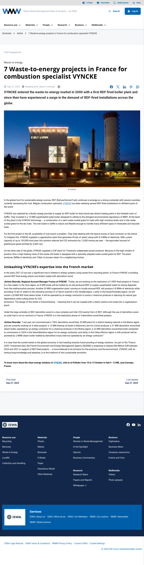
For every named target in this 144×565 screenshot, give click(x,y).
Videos (112, 474)
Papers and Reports (82, 480)
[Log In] (133, 11)
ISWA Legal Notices (13, 543)
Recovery (6, 447)
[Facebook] (128, 427)
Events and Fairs (117, 457)
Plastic (41, 441)
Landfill (5, 457)
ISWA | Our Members (78, 516)
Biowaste (42, 452)
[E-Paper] (87, 2)
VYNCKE (66, 203)
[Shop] (136, 2)
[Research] (61, 25)
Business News (116, 447)
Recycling (6, 441)
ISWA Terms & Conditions (37, 543)
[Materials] (29, 25)
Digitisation (114, 441)
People (76, 437)
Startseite (6, 33)
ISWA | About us (37, 516)
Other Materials (45, 474)
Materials (42, 437)
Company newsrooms (119, 452)
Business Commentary (84, 457)
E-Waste (41, 457)
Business (113, 437)
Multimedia (114, 470)
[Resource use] (10, 25)
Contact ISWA (81, 543)
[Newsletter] (103, 2)
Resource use (9, 437)
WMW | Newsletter (119, 516)
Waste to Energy (10, 452)
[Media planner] (121, 2)
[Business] (78, 25)
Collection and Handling (13, 463)
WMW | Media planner (40, 522)
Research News (80, 474)
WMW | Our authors (99, 516)
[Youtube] (133, 427)
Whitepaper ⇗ (79, 485)
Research (77, 470)
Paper (40, 463)
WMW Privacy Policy (62, 543)
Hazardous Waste (46, 468)
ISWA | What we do (56, 516)
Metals (41, 447)
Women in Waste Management (88, 441)
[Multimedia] (96, 25)
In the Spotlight (80, 447)
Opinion (77, 452)
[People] (45, 25)
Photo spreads (116, 480)
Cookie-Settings (97, 543)
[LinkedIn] (139, 427)
